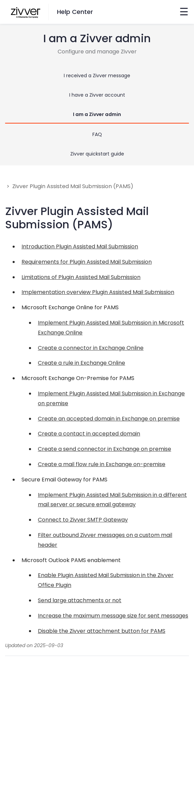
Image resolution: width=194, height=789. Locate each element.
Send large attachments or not (79, 600)
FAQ (97, 134)
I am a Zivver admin (97, 114)
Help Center (75, 11)
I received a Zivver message (97, 75)
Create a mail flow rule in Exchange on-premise (101, 464)
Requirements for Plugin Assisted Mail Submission (86, 262)
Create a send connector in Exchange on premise (104, 449)
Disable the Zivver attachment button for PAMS (101, 631)
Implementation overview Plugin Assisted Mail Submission (97, 292)
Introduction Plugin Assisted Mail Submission (79, 246)
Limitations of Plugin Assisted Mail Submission (80, 277)
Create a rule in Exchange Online (81, 363)
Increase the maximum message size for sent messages (113, 616)
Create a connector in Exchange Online (91, 348)
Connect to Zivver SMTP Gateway (83, 520)
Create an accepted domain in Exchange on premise (109, 419)
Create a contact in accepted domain (89, 434)
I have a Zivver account (97, 95)
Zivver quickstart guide (97, 153)
